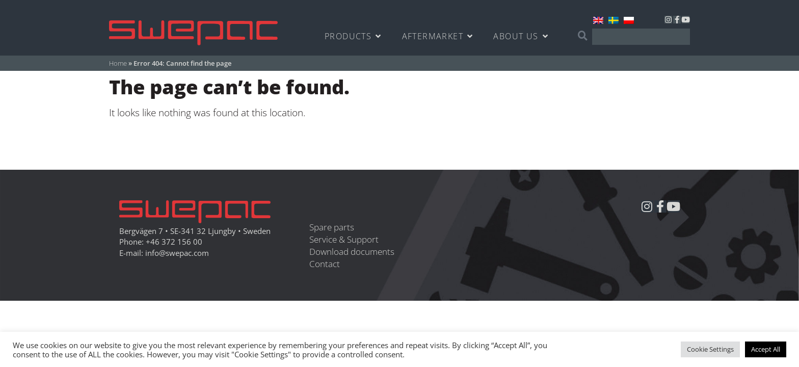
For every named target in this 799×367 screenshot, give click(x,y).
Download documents (351, 251)
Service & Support (344, 239)
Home (118, 63)
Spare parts (331, 227)
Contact (324, 264)
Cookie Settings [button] (710, 349)
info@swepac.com (177, 253)
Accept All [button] (765, 349)
